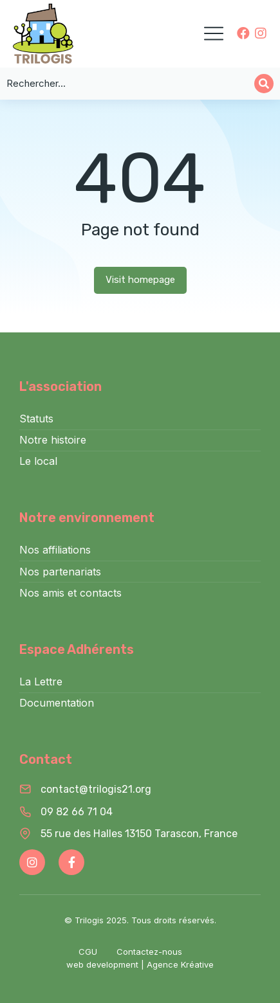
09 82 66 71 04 (77, 812)
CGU (88, 951)
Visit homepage (140, 279)
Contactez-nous (149, 951)
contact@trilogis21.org (96, 789)
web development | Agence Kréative (140, 964)
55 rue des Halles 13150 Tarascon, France (139, 833)
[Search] (264, 83)
